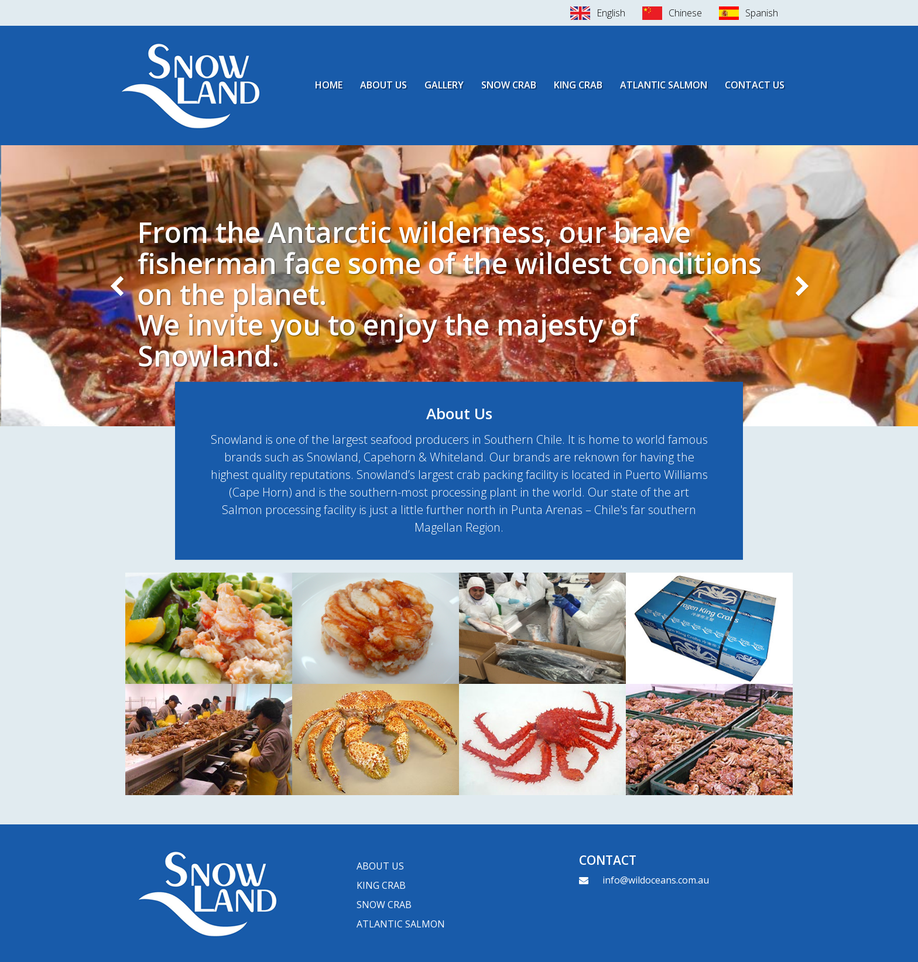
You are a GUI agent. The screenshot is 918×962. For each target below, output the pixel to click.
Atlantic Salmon (663, 84)
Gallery (444, 84)
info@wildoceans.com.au (655, 880)
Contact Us (755, 84)
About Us (383, 84)
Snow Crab (508, 84)
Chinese (685, 12)
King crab (381, 885)
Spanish (761, 12)
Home (328, 84)
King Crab (578, 84)
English (611, 12)
